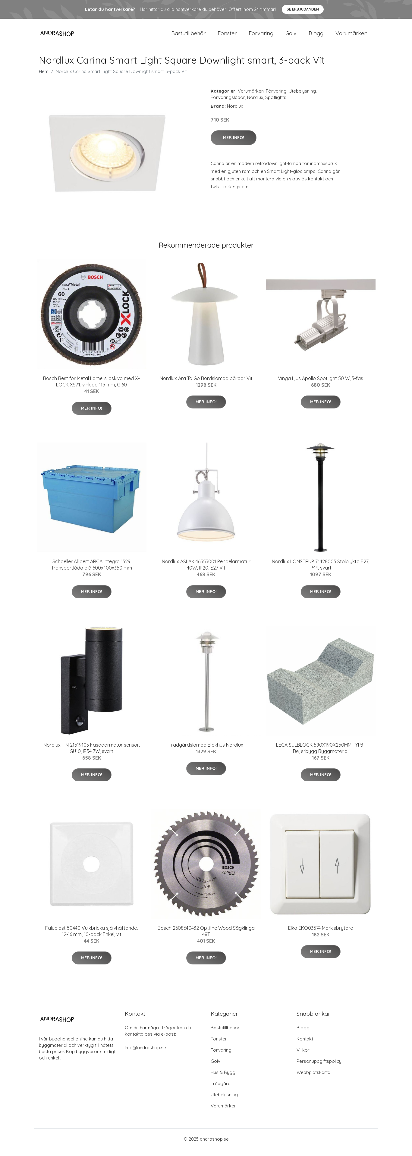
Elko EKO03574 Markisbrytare (320, 935)
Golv (291, 36)
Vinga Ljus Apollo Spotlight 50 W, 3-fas (320, 385)
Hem (44, 78)
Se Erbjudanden (303, 9)
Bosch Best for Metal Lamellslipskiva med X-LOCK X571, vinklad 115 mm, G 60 (91, 388)
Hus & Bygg (223, 1079)
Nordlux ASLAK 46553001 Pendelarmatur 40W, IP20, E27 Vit (206, 571)
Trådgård (221, 1090)
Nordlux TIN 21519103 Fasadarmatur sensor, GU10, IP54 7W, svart (91, 754)
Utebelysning (302, 97)
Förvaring (261, 36)
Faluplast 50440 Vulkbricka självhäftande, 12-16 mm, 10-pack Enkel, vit (91, 938)
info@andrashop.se (145, 1054)
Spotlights (275, 104)
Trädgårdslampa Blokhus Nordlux (206, 751)
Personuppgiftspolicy (319, 1068)
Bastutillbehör (188, 36)
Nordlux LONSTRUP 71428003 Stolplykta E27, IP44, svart (320, 571)
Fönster (227, 36)
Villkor (303, 1056)
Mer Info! (233, 144)
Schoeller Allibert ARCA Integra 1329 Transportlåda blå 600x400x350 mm (91, 571)
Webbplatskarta (313, 1079)
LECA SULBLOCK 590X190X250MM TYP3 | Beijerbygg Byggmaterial (320, 754)
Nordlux (255, 104)
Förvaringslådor (228, 104)
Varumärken (351, 36)
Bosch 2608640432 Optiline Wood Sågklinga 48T (206, 938)
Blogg (316, 36)
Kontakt (305, 1045)
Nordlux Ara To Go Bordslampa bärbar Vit (206, 385)
